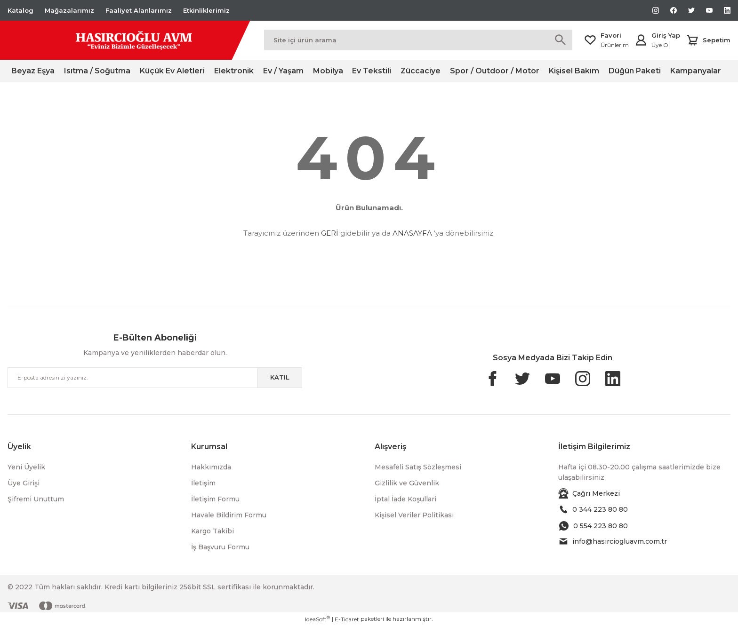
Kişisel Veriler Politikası (414, 515)
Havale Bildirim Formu (228, 515)
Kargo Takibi (212, 531)
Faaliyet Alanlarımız (138, 10)
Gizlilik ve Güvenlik (407, 483)
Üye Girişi (24, 483)
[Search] (418, 40)
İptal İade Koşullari (405, 499)
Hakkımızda (211, 467)
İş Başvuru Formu (220, 547)
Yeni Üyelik (26, 467)
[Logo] (107, 40)
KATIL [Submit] (279, 377)
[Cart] (708, 40)
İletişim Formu (215, 499)
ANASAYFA (412, 233)
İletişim (203, 483)
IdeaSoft (317, 619)
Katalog (20, 10)
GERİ (329, 233)
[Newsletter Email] (155, 377)
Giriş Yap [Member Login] (665, 35)
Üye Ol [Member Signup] (660, 44)
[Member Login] (641, 40)
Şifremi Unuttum (36, 499)
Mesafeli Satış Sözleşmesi (418, 467)
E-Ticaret (347, 619)
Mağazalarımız (69, 10)
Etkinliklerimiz (206, 10)
